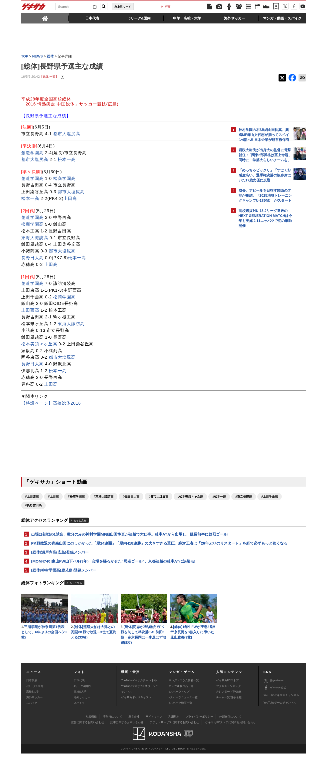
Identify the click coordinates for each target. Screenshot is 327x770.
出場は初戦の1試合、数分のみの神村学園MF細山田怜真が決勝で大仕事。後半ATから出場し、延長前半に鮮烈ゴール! (123, 538)
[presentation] (45, 18)
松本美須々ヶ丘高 (39, 344)
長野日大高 (32, 258)
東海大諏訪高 (34, 238)
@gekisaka (274, 697)
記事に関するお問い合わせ (126, 738)
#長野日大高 (131, 497)
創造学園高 (32, 153)
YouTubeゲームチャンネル (280, 719)
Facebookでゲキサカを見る (259, 316)
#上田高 (53, 497)
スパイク (31, 719)
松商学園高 (64, 179)
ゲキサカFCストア (227, 696)
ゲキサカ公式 (275, 704)
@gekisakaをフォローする (259, 306)
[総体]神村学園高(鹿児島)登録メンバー (63, 584)
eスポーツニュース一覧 (183, 713)
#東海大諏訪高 (104, 497)
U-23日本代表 (149, 6)
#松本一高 (32, 506)
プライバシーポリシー (199, 733)
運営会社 (133, 733)
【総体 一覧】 (49, 77)
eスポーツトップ (179, 708)
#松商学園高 (76, 497)
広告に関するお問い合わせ (87, 738)
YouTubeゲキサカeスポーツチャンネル (139, 705)
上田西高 (30, 310)
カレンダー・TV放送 (229, 708)
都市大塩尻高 (66, 134)
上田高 (70, 199)
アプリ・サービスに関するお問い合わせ (174, 738)
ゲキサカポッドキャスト (136, 713)
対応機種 (91, 733)
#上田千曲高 (82, 506)
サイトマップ (154, 733)
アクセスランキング (228, 702)
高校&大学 (32, 708)
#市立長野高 (56, 506)
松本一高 (67, 160)
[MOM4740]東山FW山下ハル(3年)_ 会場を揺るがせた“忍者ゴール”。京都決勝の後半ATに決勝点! (113, 575)
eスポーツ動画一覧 (180, 719)
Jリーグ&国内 (34, 702)
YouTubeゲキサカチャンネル (139, 696)
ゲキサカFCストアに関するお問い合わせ (230, 738)
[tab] (45, 18)
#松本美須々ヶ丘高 (190, 497)
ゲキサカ (33, 7)
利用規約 (173, 733)
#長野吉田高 (108, 506)
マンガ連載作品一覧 (181, 702)
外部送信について (230, 733)
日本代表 (31, 696)
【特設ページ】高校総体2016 (51, 403)
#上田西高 (32, 497)
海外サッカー (34, 713)
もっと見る (80, 521)
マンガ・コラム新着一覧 (184, 696)
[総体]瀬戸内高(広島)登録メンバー (60, 565)
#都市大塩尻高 (158, 497)
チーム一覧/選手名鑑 (229, 713)
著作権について (112, 733)
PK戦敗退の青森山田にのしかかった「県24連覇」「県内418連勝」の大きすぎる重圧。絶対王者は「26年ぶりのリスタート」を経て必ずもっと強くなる (123, 553)
